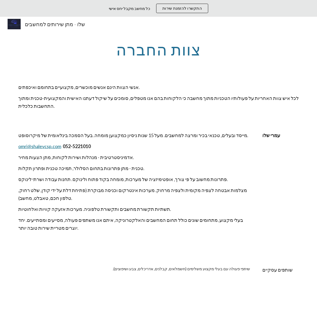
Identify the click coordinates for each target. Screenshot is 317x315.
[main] (158, 49)
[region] (158, 8)
